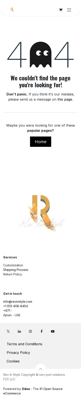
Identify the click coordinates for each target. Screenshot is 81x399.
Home (40, 141)
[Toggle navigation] (69, 9)
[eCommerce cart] (60, 9)
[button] (40, 369)
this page (64, 99)
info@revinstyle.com (17, 301)
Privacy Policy (18, 352)
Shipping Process (15, 270)
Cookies (13, 361)
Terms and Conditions (24, 344)
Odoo (26, 389)
